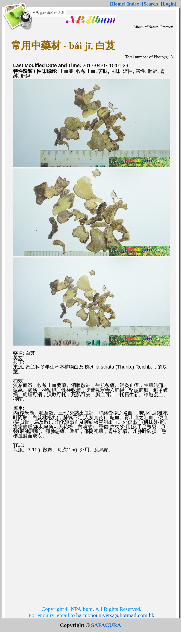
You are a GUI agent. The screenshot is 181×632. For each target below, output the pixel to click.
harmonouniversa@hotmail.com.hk (115, 615)
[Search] (151, 4)
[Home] (118, 4)
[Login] (168, 4)
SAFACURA (106, 625)
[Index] (133, 4)
